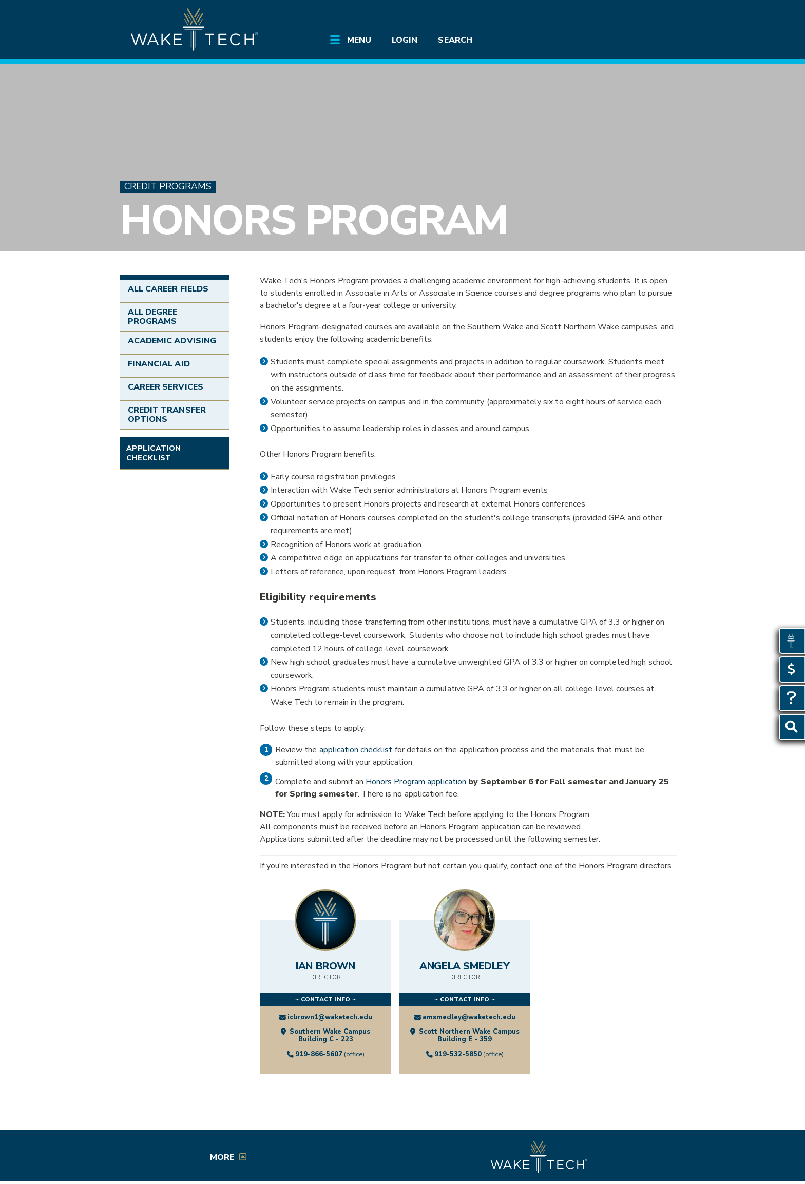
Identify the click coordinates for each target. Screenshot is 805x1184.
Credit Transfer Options (167, 414)
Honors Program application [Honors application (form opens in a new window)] (416, 781)
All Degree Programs (152, 316)
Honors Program (313, 220)
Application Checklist (153, 453)
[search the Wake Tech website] (626, 16)
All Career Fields (168, 289)
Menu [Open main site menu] (359, 40)
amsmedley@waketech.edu (469, 1017)
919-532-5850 (458, 1054)
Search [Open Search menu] (455, 40)
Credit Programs (168, 186)
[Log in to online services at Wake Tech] (655, 16)
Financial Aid (159, 364)
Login (404, 40)
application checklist (356, 749)
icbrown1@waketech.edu (330, 1017)
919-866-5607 (318, 1054)
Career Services (165, 387)
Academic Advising (172, 340)
